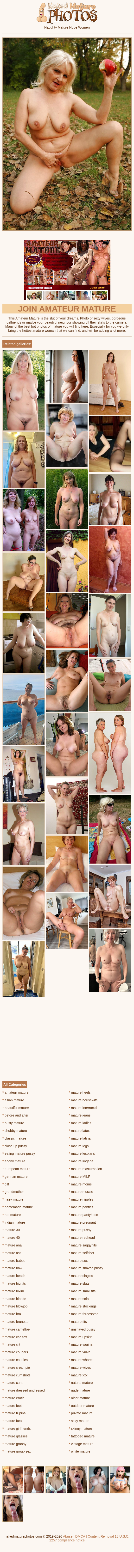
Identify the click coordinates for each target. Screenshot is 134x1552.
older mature (79, 1398)
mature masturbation (85, 1169)
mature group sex (16, 1451)
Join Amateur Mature (67, 308)
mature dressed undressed (23, 1390)
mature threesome (83, 1314)
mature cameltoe (16, 1329)
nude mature (79, 1390)
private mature (81, 1413)
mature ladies (80, 1123)
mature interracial (83, 1108)
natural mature (81, 1383)
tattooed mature (82, 1436)
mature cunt (12, 1383)
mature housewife (83, 1100)
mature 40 (11, 1237)
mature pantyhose (83, 1215)
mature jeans (79, 1115)
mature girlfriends (16, 1428)
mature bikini (13, 1291)
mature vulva (79, 1352)
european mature (16, 1169)
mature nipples (81, 1199)
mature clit (11, 1344)
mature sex (78, 1261)
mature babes (13, 1261)
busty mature (13, 1123)
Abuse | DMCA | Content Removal (88, 1536)
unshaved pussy (82, 1329)
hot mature (11, 1215)
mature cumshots (16, 1375)
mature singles (81, 1276)
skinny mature (80, 1428)
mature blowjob (14, 1306)
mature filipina (14, 1413)
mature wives (80, 1367)
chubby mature (14, 1131)
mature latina (79, 1138)
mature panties (81, 1207)
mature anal (12, 1245)
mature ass (11, 1253)
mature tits (78, 1322)
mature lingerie (81, 1161)
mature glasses (14, 1436)
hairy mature (12, 1199)
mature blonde (14, 1299)
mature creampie (16, 1367)
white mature (79, 1451)
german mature (14, 1176)
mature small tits (82, 1291)
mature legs (79, 1146)
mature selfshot (81, 1253)
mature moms (80, 1184)
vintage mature (81, 1444)
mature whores (81, 1360)
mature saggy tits (83, 1245)
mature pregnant (82, 1222)
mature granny (14, 1444)
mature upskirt (80, 1337)
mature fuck (12, 1421)
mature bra (11, 1314)
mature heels (79, 1092)
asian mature (13, 1100)
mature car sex (14, 1337)
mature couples (15, 1360)
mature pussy (80, 1230)
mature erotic (13, 1398)
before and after (15, 1115)
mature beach (13, 1276)
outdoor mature (81, 1406)
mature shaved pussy (86, 1268)
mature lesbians (82, 1153)
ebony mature (13, 1161)
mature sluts (79, 1283)
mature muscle (81, 1192)
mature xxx (78, 1375)
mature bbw (12, 1268)
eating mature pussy (18, 1153)
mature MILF (79, 1176)
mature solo (79, 1299)
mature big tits (14, 1283)
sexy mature (79, 1421)
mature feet (12, 1406)
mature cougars (15, 1352)
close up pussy (14, 1146)
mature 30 (11, 1230)
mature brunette (15, 1322)
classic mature (14, 1138)
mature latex (79, 1131)
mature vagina (80, 1344)
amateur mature (15, 1092)
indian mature (13, 1222)
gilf (5, 1184)
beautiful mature (15, 1108)
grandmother (13, 1192)
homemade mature (17, 1207)
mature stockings (82, 1306)
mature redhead (82, 1237)
